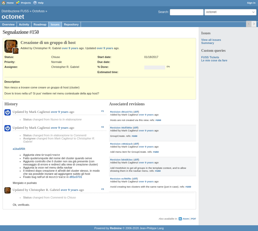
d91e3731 (75, 176)
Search (163, 12)
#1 (102, 111)
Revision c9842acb (121, 143)
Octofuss (38, 11)
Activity (24, 24)
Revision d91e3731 (121, 111)
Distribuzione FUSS (15, 11)
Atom (186, 218)
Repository (71, 24)
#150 (158, 120)
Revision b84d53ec (121, 159)
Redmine (116, 228)
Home (10, 2)
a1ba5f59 (19, 148)
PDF (193, 218)
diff (136, 111)
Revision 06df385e (121, 127)
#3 (102, 189)
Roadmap (40, 24)
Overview (8, 24)
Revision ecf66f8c (120, 178)
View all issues (211, 39)
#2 (102, 126)
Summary (207, 42)
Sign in (251, 2)
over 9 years (70, 48)
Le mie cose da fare (214, 60)
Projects (26, 2)
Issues (55, 24)
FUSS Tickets (210, 57)
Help (41, 2)
